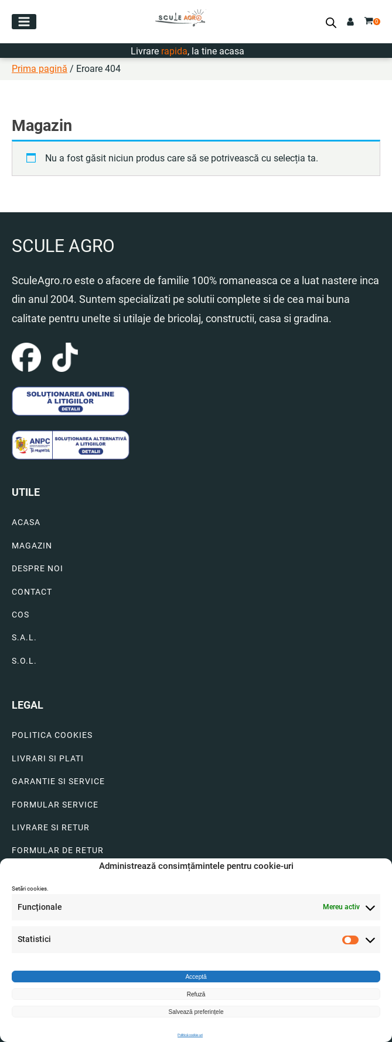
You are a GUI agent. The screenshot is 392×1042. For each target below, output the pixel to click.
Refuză (196, 994)
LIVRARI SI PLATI (48, 758)
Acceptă (195, 977)
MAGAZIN (32, 545)
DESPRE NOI (37, 568)
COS (20, 614)
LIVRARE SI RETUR (51, 827)
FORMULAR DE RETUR (58, 850)
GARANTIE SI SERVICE (58, 781)
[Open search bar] (331, 23)
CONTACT (32, 592)
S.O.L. (24, 661)
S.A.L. (24, 637)
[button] (24, 21)
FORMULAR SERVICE (55, 805)
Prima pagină (39, 68)
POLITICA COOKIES (52, 735)
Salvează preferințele (196, 1012)
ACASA (26, 522)
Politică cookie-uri (190, 1035)
